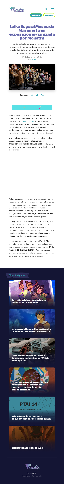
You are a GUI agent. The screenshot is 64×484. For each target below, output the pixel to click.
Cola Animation (27, 121)
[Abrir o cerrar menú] (52, 9)
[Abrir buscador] (46, 9)
